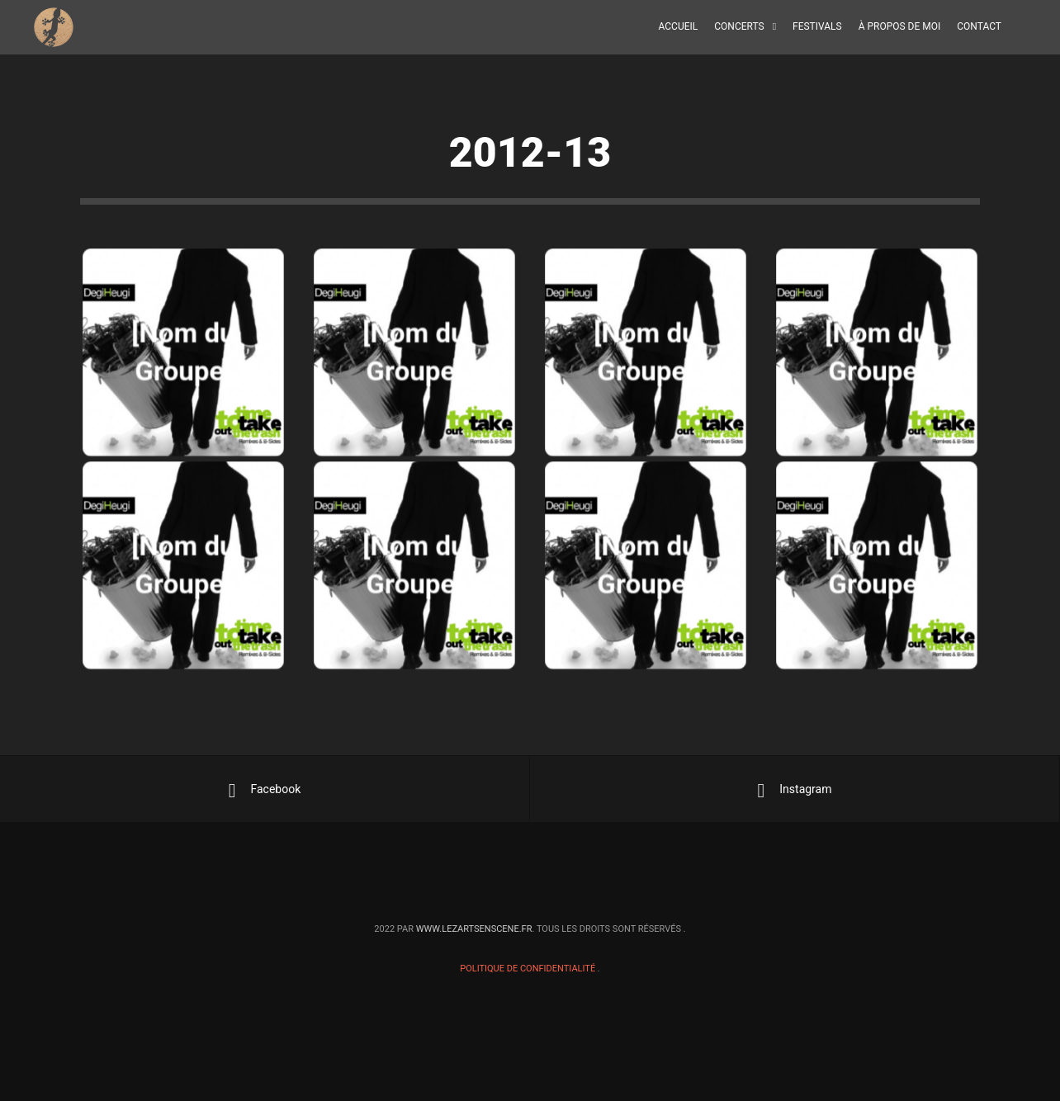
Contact (979, 26)
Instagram (795, 791)
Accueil (678, 26)
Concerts (739, 26)
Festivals (817, 26)
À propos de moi (900, 26)
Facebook (265, 791)
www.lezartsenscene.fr (474, 929)
